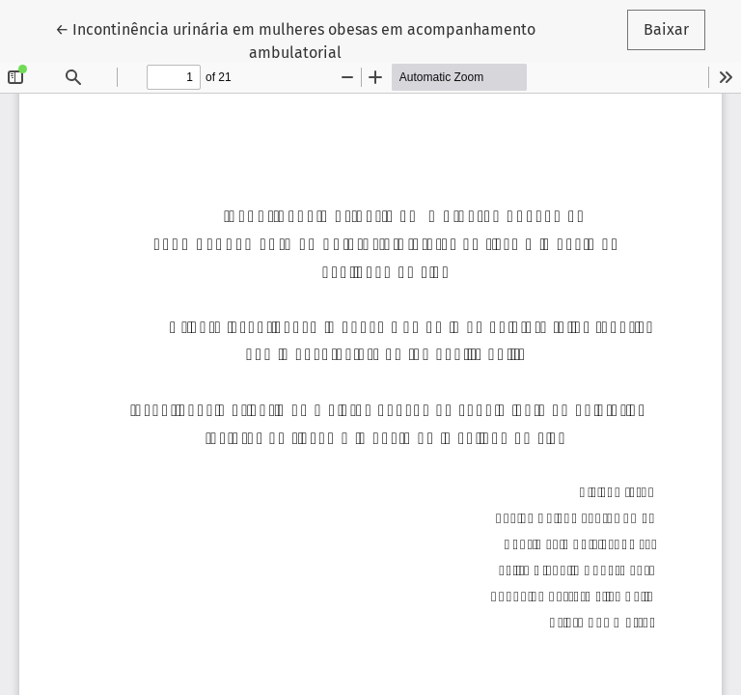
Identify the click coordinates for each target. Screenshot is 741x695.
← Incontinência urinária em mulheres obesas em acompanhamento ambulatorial (295, 39)
